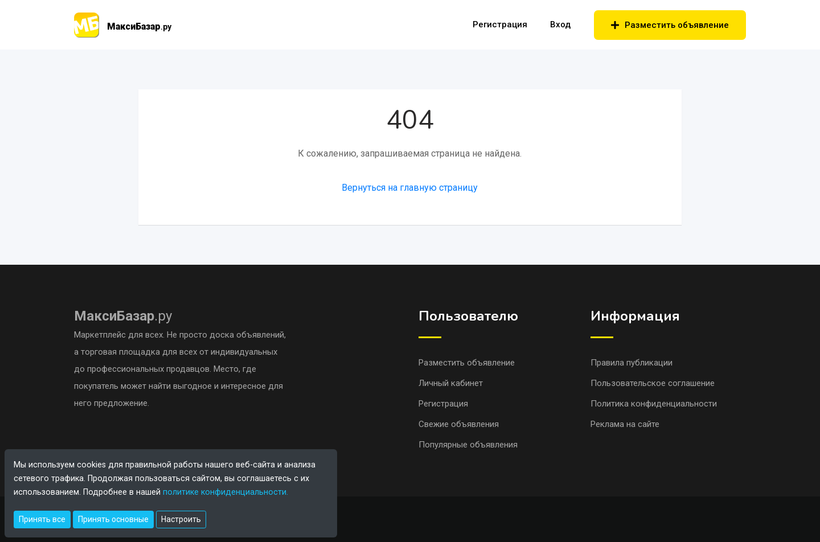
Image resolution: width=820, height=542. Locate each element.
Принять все (42, 519)
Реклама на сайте (625, 424)
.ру (123, 316)
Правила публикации (632, 363)
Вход (560, 24)
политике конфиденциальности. (225, 492)
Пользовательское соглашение (653, 383)
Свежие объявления (459, 424)
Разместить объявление (670, 25)
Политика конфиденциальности (654, 404)
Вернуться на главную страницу (410, 187)
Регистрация (500, 24)
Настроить (181, 519)
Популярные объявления (468, 445)
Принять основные (113, 519)
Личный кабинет (451, 383)
